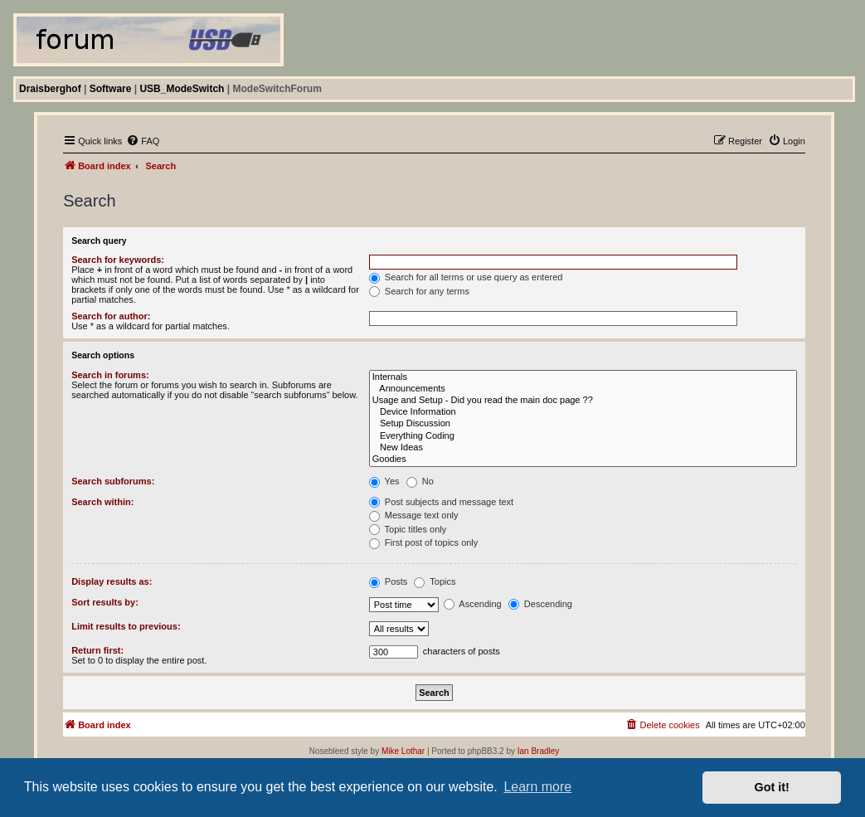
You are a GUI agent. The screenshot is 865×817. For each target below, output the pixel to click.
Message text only (414, 515)
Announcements (583, 389)
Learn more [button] (537, 787)
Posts (388, 581)
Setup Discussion (583, 424)
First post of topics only (424, 542)
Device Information (583, 412)
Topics (434, 581)
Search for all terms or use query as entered (466, 277)
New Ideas (583, 448)
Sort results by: (104, 602)
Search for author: (110, 316)
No (420, 481)
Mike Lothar (403, 751)
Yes (384, 481)
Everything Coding (583, 436)
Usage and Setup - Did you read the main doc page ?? (583, 400)
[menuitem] (142, 141)
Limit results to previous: (125, 626)
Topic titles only (407, 529)
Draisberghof (50, 89)
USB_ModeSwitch (181, 89)
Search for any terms (419, 291)
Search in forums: (110, 375)
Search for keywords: (117, 260)
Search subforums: (112, 481)
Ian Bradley (539, 751)
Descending (540, 604)
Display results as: (111, 581)
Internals (583, 377)
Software (111, 89)
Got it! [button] (772, 787)
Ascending (473, 604)
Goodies (583, 459)
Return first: (97, 650)
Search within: (102, 502)
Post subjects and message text (441, 502)
